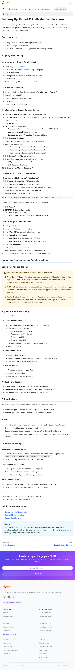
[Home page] (3, 9)
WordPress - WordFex (45, 630)
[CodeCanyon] (5, 597)
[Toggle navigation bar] (14, 3)
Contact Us (7, 653)
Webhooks (6, 623)
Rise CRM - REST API (45, 613)
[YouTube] (9, 597)
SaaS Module (7, 630)
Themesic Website (45, 643)
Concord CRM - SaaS (45, 623)
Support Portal (44, 650)
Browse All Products (37, 568)
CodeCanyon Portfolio (46, 646)
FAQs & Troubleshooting (10, 650)
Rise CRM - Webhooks (45, 616)
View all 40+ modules (10, 634)
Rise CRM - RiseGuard (45, 620)
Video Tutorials (7, 646)
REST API (6, 613)
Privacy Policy (43, 653)
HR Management (8, 620)
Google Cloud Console (20, 46)
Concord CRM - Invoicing (46, 627)
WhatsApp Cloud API (9, 627)
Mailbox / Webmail (8, 616)
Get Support (37, 574)
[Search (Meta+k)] (70, 3)
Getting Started (8, 643)
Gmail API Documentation (14, 515)
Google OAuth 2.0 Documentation (17, 512)
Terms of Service (44, 657)
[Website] (13, 597)
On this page (7, 14)
